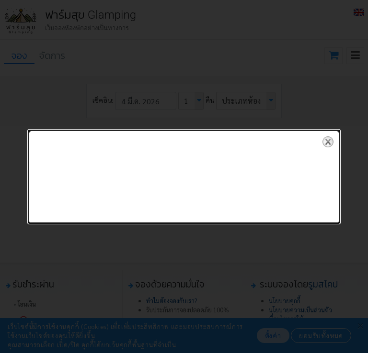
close (328, 141)
